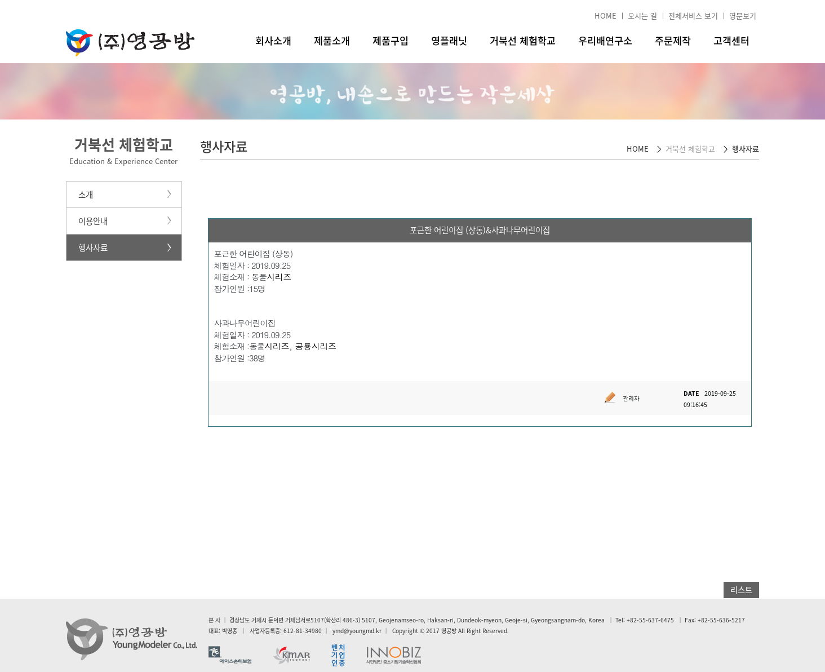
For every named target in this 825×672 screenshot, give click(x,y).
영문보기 (742, 15)
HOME (605, 15)
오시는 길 (642, 15)
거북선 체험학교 (523, 40)
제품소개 (332, 40)
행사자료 (93, 247)
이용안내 (93, 221)
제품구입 (390, 40)
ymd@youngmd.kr (357, 630)
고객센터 (731, 40)
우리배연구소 (605, 40)
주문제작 (673, 40)
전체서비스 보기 (693, 15)
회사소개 (273, 40)
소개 (85, 194)
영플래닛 (449, 40)
